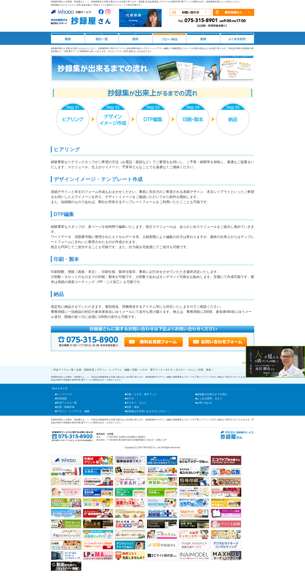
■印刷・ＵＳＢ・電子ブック (141, 394)
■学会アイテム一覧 (66, 402)
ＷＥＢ (169, 369)
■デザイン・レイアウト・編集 (72, 411)
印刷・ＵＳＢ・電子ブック (147, 369)
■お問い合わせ (203, 402)
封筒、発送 (204, 369)
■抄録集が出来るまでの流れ (211, 394)
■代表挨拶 (61, 398)
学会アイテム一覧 (63, 369)
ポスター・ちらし (185, 369)
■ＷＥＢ (129, 398)
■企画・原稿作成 (64, 407)
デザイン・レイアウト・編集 (113, 369)
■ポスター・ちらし (136, 402)
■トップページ (63, 394)
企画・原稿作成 (85, 369)
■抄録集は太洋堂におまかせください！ (147, 411)
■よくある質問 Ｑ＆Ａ (208, 398)
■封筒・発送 (132, 407)
